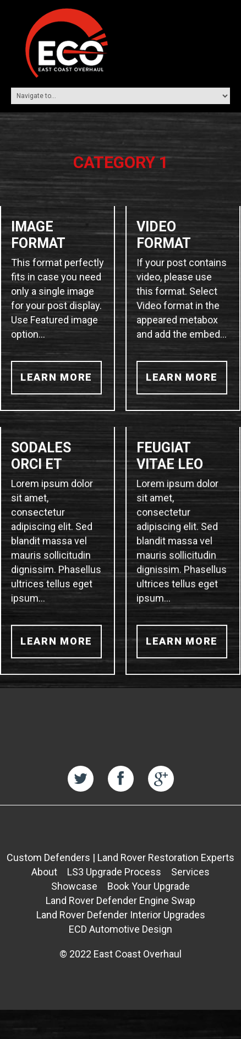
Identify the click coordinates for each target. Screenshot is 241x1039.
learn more (56, 377)
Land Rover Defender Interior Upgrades (120, 920)
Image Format (38, 235)
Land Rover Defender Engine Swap (120, 905)
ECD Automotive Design (120, 934)
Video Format (163, 235)
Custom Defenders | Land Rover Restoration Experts (120, 862)
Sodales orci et (41, 459)
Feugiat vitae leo (169, 459)
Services (190, 877)
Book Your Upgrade (148, 891)
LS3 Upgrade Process (114, 877)
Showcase (74, 891)
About (44, 877)
